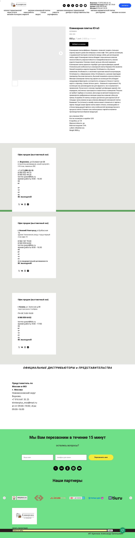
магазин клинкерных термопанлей (70, 10)
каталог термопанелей (13, 10)
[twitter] (68, 5)
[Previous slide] (4, 497)
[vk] (64, 5)
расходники (100, 12)
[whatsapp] (85, 5)
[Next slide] (130, 497)
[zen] (81, 5)
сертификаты (52, 14)
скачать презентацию (20, 528)
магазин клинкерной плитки (39, 10)
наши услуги (12, 12)
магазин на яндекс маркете (18, 14)
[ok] (72, 5)
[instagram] (28, 204)
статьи (43, 12)
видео (38, 14)
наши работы (29, 12)
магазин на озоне (119, 12)
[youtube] (76, 5)
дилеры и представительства (77, 12)
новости (55, 12)
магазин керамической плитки (103, 10)
